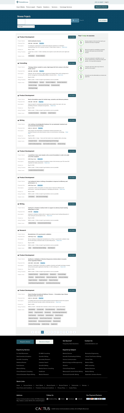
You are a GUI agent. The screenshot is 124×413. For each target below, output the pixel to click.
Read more (64, 47)
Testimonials (75, 385)
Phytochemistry (56, 321)
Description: (21, 45)
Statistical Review (21, 362)
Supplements (54, 324)
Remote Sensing (61, 143)
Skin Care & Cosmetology (41, 196)
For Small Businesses (22, 353)
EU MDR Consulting (44, 353)
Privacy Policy (61, 387)
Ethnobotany (48, 312)
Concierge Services (66, 7)
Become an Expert (44, 342)
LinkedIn (78, 399)
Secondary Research (44, 359)
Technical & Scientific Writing (44, 223)
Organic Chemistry (33, 280)
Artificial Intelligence (33, 82)
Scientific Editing (43, 365)
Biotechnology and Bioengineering (72, 362)
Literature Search (43, 362)
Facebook (70, 399)
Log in (106, 2)
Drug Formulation (39, 312)
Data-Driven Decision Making (39, 248)
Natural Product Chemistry (46, 318)
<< (32, 332)
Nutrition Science (32, 321)
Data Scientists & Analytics (24, 356)
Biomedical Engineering (91, 353)
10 (67, 332)
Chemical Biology (62, 274)
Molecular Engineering (52, 277)
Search (75, 20)
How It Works (21, 7)
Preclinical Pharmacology (34, 324)
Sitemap (84, 385)
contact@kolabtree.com (91, 344)
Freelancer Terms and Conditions (45, 387)
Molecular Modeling (63, 277)
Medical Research (44, 374)
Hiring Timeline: (22, 51)
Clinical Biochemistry (50, 309)
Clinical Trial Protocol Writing (93, 356)
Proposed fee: (21, 43)
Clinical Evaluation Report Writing (26, 374)
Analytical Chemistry (33, 274)
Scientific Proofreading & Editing (72, 356)
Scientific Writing (43, 356)
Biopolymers (53, 274)
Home (18, 385)
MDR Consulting (89, 365)
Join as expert (99, 2)
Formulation (31, 56)
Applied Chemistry (44, 274)
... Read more (53, 105)
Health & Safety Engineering (35, 143)
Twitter (62, 399)
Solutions (46, 7)
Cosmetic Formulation (34, 113)
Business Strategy (33, 85)
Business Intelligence (50, 82)
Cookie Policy (73, 387)
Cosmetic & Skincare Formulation (36, 170)
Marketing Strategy (33, 88)
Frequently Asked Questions (71, 344)
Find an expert (30, 7)
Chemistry (31, 277)
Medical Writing (32, 223)
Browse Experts (51, 385)
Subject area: (21, 56)
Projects (39, 7)
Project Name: (21, 41)
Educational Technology (44, 85)
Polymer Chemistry (53, 280)
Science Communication (69, 359)
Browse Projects (63, 385)
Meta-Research (51, 248)
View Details (72, 37)
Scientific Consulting (22, 359)
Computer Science (33, 141)
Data (30, 248)
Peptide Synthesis (43, 280)
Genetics (65, 365)
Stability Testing (45, 324)
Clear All (82, 20)
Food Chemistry (32, 315)
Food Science (41, 315)
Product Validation (40, 56)
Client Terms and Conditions (24, 387)
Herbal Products (51, 113)
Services (55, 7)
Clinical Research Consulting (24, 371)
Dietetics (31, 312)
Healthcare (42, 371)
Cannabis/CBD (40, 309)
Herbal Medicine (49, 315)
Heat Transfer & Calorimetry (49, 143)
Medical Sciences (90, 368)
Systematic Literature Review (93, 374)
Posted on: (20, 49)
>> (74, 332)
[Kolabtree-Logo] (22, 2)
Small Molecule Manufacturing (53, 283)
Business (42, 82)
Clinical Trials (88, 359)
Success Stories (28, 385)
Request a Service (101, 7)
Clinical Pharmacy (61, 309)
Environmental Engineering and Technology (48, 141)
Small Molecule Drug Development (36, 283)
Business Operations (62, 82)
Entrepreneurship (55, 85)
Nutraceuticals (57, 318)
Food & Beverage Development (59, 312)
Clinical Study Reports (69, 368)
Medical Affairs (89, 362)
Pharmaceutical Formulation (45, 321)
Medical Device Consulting (46, 368)
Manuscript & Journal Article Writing (73, 371)
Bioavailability (32, 309)
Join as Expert (103, 20)
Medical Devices (67, 353)
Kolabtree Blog (52, 399)
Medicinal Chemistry (40, 277)
